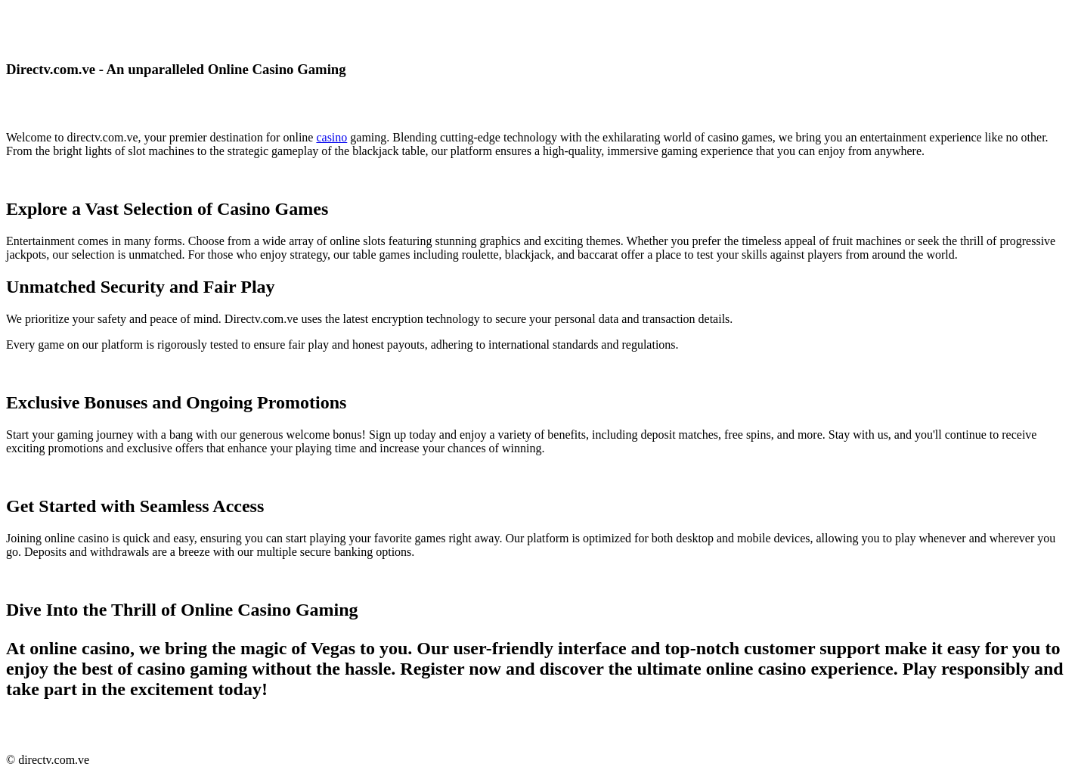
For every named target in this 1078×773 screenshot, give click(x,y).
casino (331, 137)
